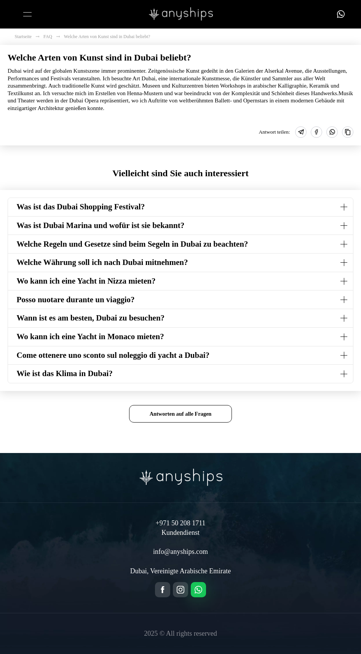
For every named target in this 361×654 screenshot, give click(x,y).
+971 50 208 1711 (181, 523)
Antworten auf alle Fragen (181, 414)
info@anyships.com (180, 551)
